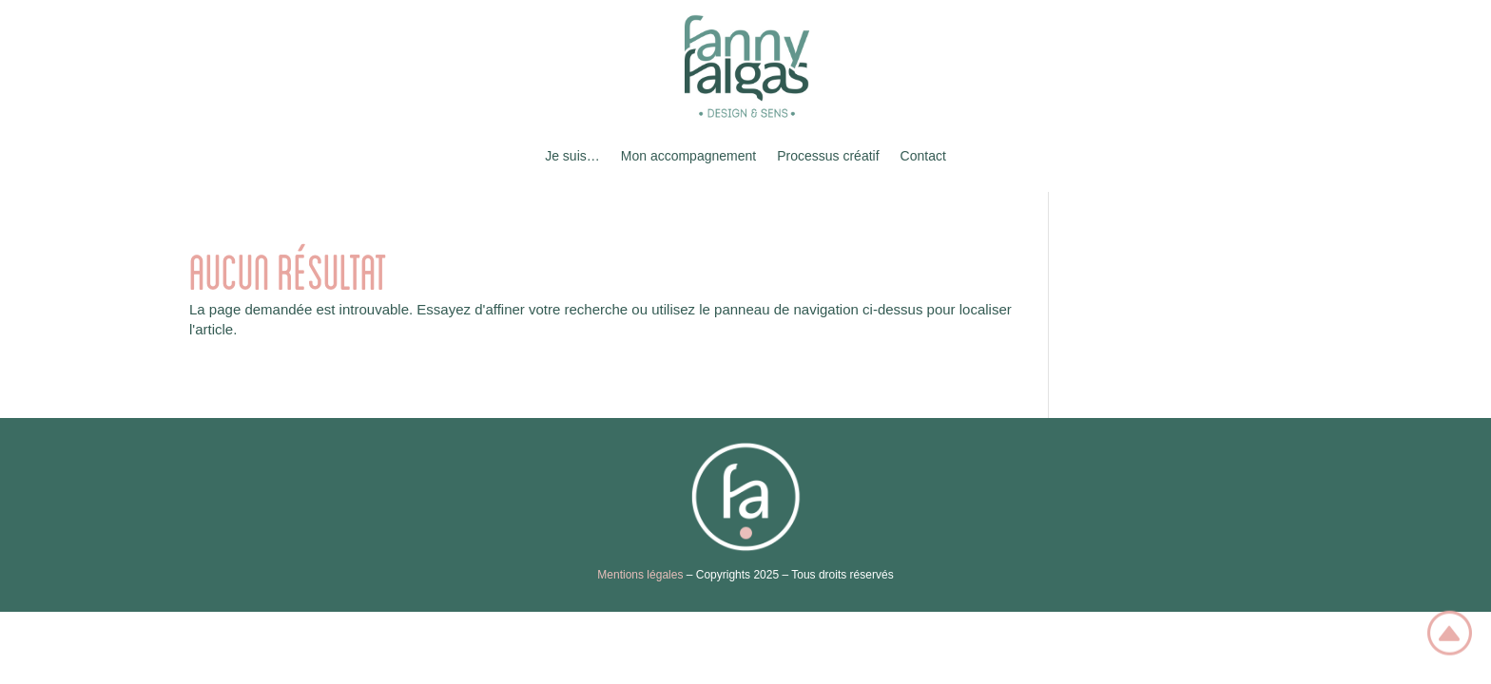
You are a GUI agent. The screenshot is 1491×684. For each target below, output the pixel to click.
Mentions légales (640, 574)
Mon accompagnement (688, 155)
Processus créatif (828, 155)
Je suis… (572, 155)
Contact (923, 155)
